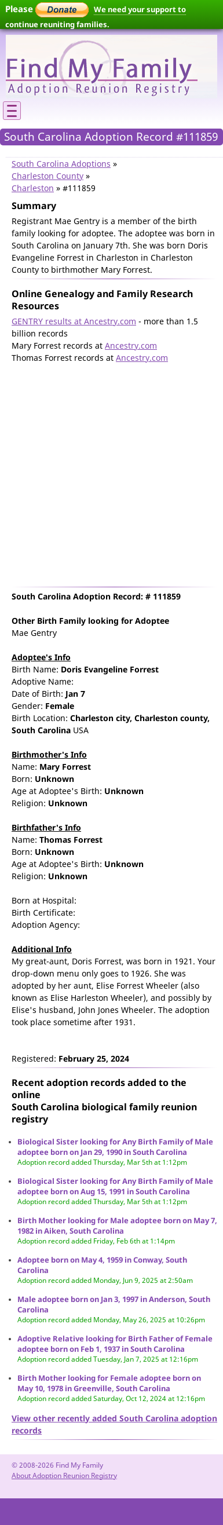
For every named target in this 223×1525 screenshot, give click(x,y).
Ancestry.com (131, 345)
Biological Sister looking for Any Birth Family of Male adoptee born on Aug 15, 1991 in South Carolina (115, 1186)
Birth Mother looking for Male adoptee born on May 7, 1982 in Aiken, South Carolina (117, 1225)
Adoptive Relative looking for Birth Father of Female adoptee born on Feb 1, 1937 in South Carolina (115, 1343)
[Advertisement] (108, 472)
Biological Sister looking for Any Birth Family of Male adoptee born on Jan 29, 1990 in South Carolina (115, 1146)
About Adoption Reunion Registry (64, 1475)
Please (47, 8)
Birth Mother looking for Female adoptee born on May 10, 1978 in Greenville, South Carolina (109, 1383)
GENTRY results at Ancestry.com (74, 321)
